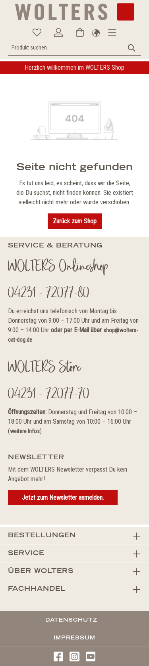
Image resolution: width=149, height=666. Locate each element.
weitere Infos (25, 431)
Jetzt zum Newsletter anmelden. (63, 497)
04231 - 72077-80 (48, 293)
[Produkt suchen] (65, 47)
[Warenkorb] (80, 32)
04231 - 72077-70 (48, 394)
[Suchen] (132, 47)
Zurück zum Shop (75, 221)
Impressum (74, 637)
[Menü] (112, 32)
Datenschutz (71, 620)
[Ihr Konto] (58, 32)
